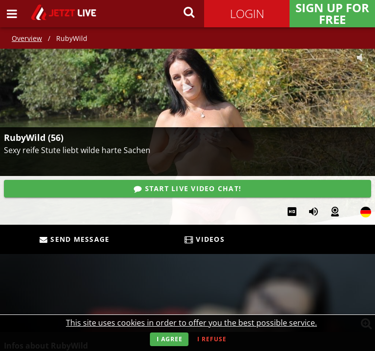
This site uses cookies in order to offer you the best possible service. (191, 322)
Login (247, 13)
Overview (27, 38)
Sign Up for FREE (332, 13)
